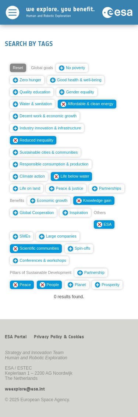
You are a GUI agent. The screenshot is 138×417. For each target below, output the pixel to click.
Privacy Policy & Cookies (59, 337)
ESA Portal (15, 337)
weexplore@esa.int (25, 389)
